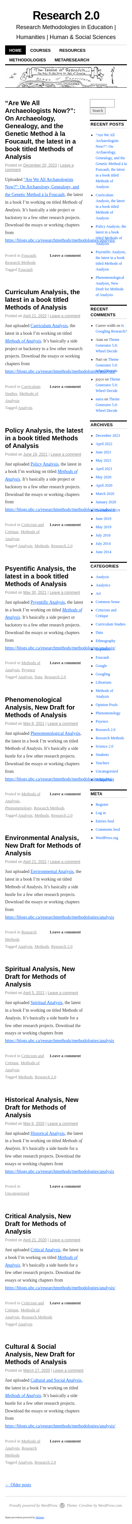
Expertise (103, 649)
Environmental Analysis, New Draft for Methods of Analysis (43, 845)
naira (99, 399)
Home (15, 50)
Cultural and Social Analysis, (57, 1380)
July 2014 (103, 543)
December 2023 (108, 435)
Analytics (103, 585)
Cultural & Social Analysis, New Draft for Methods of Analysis (40, 1354)
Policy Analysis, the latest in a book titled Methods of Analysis (44, 438)
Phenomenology (18, 807)
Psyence (28, 669)
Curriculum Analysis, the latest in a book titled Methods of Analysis (42, 299)
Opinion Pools (107, 705)
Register (102, 804)
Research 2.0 (66, 15)
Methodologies (27, 60)
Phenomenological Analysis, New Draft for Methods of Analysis (40, 707)
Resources (72, 50)
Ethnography (105, 641)
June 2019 (103, 518)
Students (102, 754)
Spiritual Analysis (46, 1002)
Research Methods (20, 262)
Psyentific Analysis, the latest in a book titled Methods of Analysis (40, 576)
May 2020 (103, 477)
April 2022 (104, 444)
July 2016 (103, 535)
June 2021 (103, 452)
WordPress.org (107, 838)
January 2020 (106, 502)
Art (98, 593)
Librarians (103, 682)
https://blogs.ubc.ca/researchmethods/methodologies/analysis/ (60, 240)
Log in (101, 813)
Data (38, 676)
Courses (40, 50)
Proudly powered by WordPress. (33, 1505)
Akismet (39, 1517)
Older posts (18, 1484)
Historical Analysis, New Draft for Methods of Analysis (41, 1107)
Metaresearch (72, 60)
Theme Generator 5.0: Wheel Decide (107, 345)
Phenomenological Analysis (55, 733)
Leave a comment (65, 255)
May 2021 (103, 460)
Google (101, 666)
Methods (41, 545)
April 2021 (104, 469)
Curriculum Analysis (49, 325)
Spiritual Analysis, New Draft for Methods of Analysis (40, 976)
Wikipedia (104, 779)
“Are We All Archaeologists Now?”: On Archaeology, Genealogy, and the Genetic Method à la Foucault (42, 187)
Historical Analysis (48, 1133)
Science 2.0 (104, 746)
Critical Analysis (46, 1249)
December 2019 (108, 510)
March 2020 (105, 493)
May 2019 (103, 527)
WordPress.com (110, 1505)
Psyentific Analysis (48, 602)
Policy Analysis (45, 464)
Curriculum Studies (111, 624)
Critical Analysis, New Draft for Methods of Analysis (38, 1224)
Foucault (28, 255)
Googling (103, 674)
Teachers (102, 763)
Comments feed (108, 829)
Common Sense (108, 602)
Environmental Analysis (52, 871)
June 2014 (103, 552)
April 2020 (104, 485)
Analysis (25, 407)
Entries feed (105, 821)
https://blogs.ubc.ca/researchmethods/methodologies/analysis (59, 779)
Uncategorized (17, 1193)
